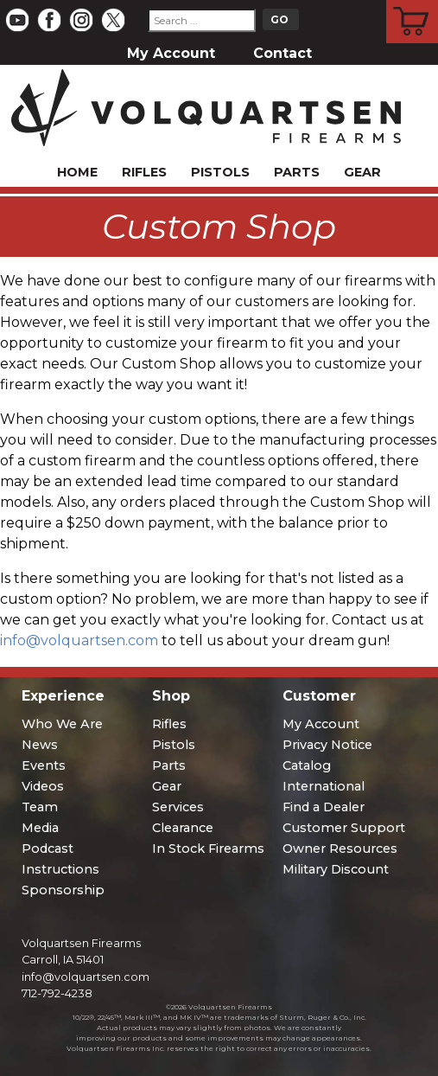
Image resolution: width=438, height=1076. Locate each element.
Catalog (306, 765)
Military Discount (335, 869)
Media (40, 828)
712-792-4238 (57, 993)
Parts (297, 172)
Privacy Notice (327, 745)
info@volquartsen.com (79, 640)
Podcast (47, 848)
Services (178, 807)
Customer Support (343, 828)
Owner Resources (339, 848)
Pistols (220, 172)
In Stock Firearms (208, 848)
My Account (171, 53)
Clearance (182, 828)
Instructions (60, 869)
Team (40, 807)
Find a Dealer (323, 807)
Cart (412, 2)
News (40, 745)
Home (77, 172)
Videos (43, 786)
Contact (282, 53)
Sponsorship (63, 890)
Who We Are (62, 724)
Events (44, 765)
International (323, 786)
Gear (362, 172)
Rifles (144, 172)
